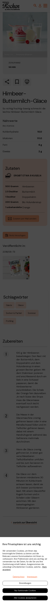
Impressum (32, 576)
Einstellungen (25, 583)
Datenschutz (18, 576)
